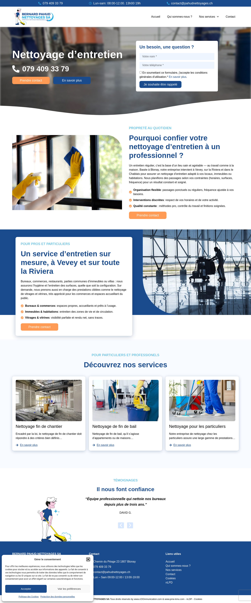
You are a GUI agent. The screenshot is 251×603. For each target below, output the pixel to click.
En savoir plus (178, 76)
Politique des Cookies (29, 596)
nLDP (189, 599)
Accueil (155, 16)
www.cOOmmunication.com (148, 599)
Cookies (171, 578)
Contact (230, 16)
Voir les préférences (69, 588)
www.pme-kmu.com (174, 599)
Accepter (26, 588)
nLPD (169, 582)
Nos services (209, 16)
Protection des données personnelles (57, 596)
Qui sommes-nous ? (179, 16)
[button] (88, 559)
